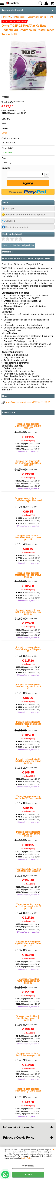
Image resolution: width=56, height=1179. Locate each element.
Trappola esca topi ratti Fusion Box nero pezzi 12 (28, 1055)
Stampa (9, 208)
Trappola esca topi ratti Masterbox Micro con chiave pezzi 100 (28, 426)
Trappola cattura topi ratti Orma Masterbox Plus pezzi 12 (28, 649)
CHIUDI (54, 1149)
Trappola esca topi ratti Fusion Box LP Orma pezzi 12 (28, 1091)
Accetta (28, 1174)
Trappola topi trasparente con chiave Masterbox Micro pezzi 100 (28, 463)
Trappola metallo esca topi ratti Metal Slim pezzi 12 (28, 870)
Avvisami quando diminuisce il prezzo (25, 214)
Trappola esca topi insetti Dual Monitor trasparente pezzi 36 (28, 1018)
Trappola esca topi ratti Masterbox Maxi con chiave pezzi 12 (28, 575)
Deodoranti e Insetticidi (13, 10)
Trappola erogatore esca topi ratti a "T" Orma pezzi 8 (28, 797)
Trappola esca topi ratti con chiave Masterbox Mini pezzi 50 (28, 500)
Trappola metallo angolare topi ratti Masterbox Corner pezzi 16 (28, 944)
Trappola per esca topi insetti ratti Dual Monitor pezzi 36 (28, 981)
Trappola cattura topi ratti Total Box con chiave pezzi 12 (28, 687)
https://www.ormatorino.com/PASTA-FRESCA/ (28, 402)
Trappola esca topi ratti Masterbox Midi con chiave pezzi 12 (28, 538)
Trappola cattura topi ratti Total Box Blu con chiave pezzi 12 (28, 834)
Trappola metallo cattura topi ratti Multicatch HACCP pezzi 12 (28, 906)
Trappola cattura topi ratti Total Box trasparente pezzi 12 (28, 724)
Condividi (10, 220)
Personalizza (28, 1165)
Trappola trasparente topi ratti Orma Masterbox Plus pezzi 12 (28, 612)
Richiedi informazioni (16, 227)
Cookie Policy (26, 1158)
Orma (4, 132)
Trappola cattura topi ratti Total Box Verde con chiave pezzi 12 (28, 761)
